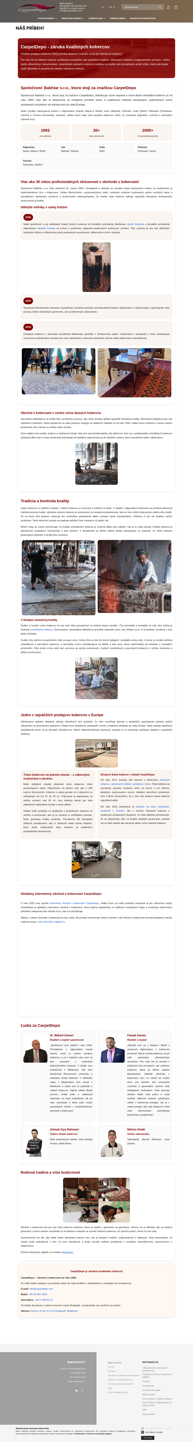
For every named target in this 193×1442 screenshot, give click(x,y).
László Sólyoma (135, 224)
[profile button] (168, 7)
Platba (146, 1381)
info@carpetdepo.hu (76, 1381)
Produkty (111, 1371)
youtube (76, 1391)
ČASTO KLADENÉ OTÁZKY (118, 1393)
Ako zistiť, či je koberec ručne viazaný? (124, 1376)
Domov (111, 1367)
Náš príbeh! (148, 1394)
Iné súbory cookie (154, 1432)
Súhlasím (148, 1438)
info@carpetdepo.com (71, 10)
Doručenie (148, 1385)
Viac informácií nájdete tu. (52, 921)
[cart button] (176, 7)
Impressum (148, 1414)
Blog (110, 1388)
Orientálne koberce (71, 18)
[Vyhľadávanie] (142, 7)
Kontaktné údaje (151, 1390)
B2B (144, 1409)
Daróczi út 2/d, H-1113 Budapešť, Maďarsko (54, 1311)
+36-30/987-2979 (77, 1377)
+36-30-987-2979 (38, 1294)
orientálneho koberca (41, 629)
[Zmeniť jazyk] (103, 7)
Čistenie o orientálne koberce (120, 1380)
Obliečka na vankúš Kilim (142, 18)
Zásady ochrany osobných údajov (157, 1375)
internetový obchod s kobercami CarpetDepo (74, 903)
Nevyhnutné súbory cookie (158, 1428)
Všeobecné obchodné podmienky (154, 1369)
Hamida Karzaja (46, 228)
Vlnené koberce (118, 18)
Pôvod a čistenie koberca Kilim (121, 1384)
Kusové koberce (46, 18)
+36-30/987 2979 (77, 1373)
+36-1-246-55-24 (43, 1300)
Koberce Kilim (96, 18)
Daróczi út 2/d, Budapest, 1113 (72, 1368)
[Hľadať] (159, 7)
